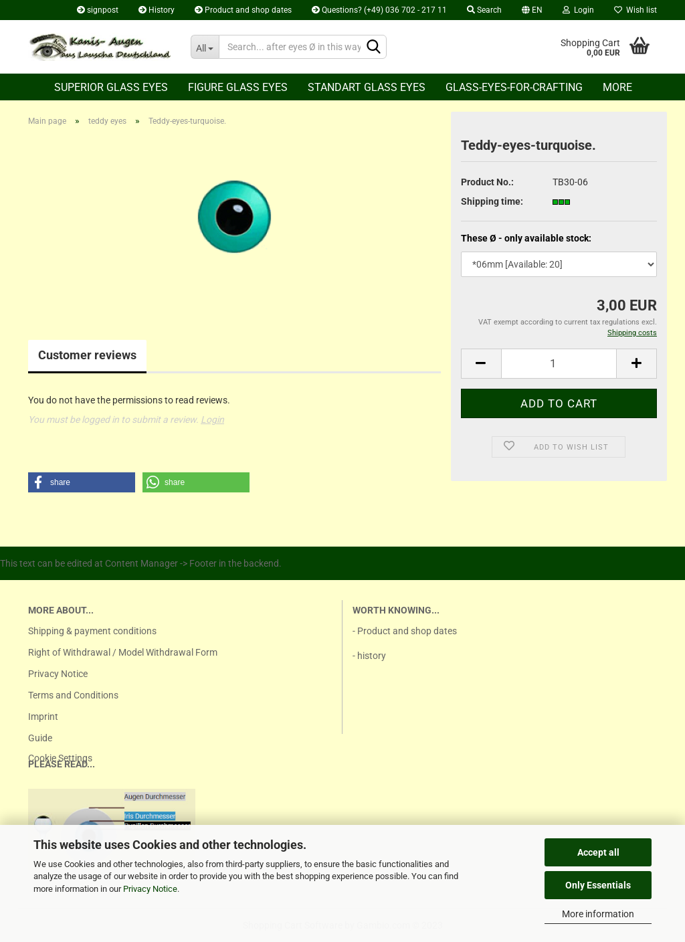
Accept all (598, 852)
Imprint (43, 716)
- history (369, 655)
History (156, 10)
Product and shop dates (243, 10)
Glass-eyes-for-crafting (514, 87)
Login (578, 10)
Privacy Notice (150, 889)
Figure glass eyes (238, 87)
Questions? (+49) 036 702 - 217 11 (379, 10)
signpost (97, 10)
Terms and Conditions (73, 695)
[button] (81, 482)
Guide (40, 738)
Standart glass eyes (366, 87)
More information (598, 914)
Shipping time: (492, 201)
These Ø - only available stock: (526, 238)
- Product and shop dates (405, 631)
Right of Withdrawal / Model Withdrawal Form (122, 652)
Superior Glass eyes (111, 87)
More (617, 87)
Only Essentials (598, 885)
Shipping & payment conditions (92, 631)
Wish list (635, 10)
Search (484, 10)
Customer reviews (87, 355)
